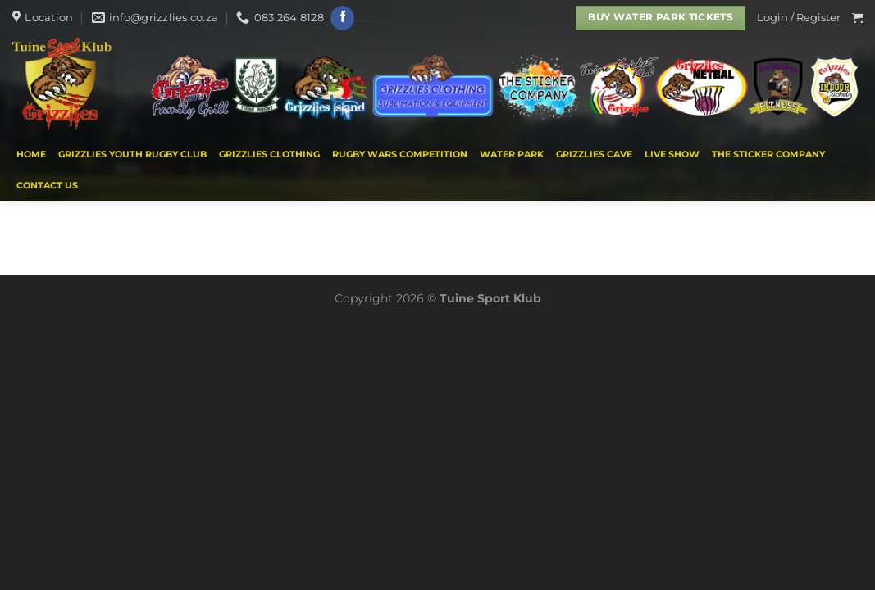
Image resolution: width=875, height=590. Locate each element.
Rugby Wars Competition (399, 154)
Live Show (672, 154)
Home (31, 154)
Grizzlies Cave (594, 154)
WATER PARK (512, 154)
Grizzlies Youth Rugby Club (132, 154)
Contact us (47, 185)
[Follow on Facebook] (342, 18)
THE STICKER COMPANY (768, 154)
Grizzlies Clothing (269, 154)
